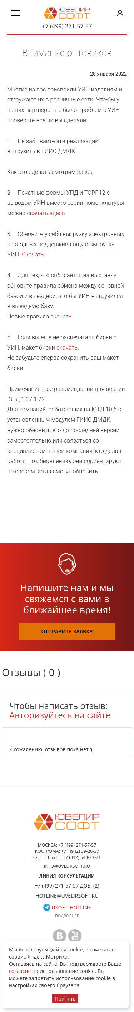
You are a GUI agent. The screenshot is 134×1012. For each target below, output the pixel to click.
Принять (65, 998)
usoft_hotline (67, 907)
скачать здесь (46, 213)
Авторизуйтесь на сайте (59, 715)
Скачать (33, 254)
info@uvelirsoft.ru (67, 866)
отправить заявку (67, 631)
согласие (20, 971)
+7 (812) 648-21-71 (82, 857)
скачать (60, 316)
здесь (84, 172)
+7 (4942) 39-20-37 (80, 851)
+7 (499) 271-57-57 (67, 26)
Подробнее (67, 915)
